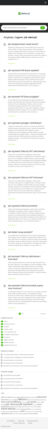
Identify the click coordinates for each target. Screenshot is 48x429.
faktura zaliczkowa (41, 400)
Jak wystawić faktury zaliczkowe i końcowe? (24, 258)
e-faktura (11, 399)
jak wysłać (35, 404)
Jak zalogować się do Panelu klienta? (13, 363)
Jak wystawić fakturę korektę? (22, 205)
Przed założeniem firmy (10, 332)
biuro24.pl (21, 397)
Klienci (6, 321)
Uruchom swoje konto (19, 423)
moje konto (27, 406)
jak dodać (31, 401)
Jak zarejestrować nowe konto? (23, 44)
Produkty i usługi (8, 329)
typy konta (18, 411)
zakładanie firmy (6, 413)
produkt (27, 409)
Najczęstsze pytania (9, 324)
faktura (22, 399)
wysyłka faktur (39, 411)
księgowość (13, 406)
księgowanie (5, 407)
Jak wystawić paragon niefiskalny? (25, 122)
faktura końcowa (31, 400)
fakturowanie (7, 402)
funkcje (23, 402)
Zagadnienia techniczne (10, 345)
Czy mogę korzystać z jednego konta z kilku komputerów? (19, 357)
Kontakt (30, 423)
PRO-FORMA (21, 409)
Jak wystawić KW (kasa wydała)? (23, 70)
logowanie (21, 406)
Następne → (43, 313)
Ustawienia (7, 337)
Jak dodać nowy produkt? (20, 232)
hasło (26, 402)
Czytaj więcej (12, 63)
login (17, 406)
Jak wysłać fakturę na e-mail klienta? (13, 360)
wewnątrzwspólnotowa (30, 411)
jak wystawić (26, 404)
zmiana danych (33, 413)
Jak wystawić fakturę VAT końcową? (25, 177)
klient (39, 404)
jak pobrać (39, 402)
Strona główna (11, 421)
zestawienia (25, 413)
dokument (42, 397)
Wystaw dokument (9, 342)
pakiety (39, 406)
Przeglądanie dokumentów (11, 334)
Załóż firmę (21, 421)
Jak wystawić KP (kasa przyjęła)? (23, 96)
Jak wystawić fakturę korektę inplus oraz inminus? (25, 287)
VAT (23, 411)
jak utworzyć (12, 404)
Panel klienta (8, 408)
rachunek (32, 409)
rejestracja (38, 409)
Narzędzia (6, 326)
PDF (16, 409)
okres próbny (33, 406)
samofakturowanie (5, 411)
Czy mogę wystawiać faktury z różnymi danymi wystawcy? (19, 354)
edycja (16, 400)
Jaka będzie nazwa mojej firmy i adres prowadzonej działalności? (21, 366)
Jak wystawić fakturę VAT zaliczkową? (26, 151)
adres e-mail (6, 397)
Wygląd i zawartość (9, 340)
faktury (17, 401)
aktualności (14, 397)
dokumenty (5, 400)
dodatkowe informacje (31, 397)
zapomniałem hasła (16, 413)
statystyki (12, 411)
